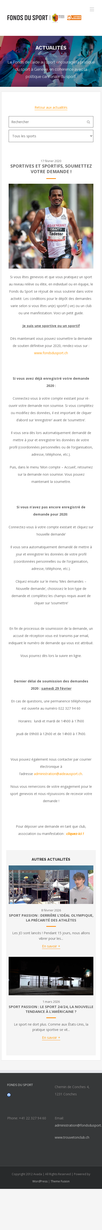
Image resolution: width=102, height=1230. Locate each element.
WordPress (40, 1181)
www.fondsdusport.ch (51, 353)
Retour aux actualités (51, 107)
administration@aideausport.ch (58, 773)
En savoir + (51, 946)
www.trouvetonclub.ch (72, 1137)
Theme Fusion (60, 1181)
